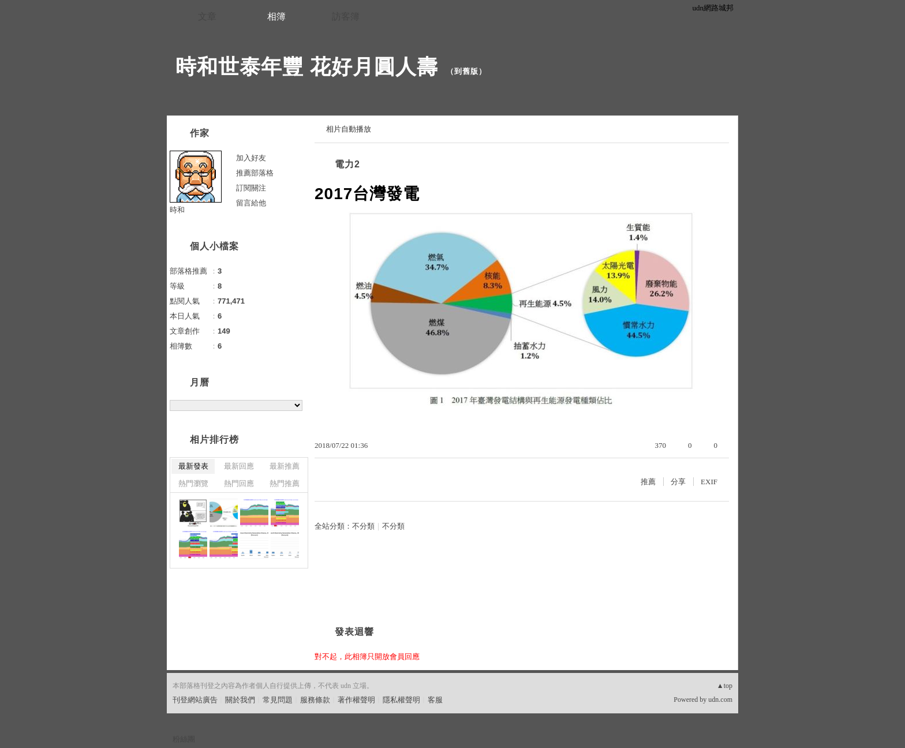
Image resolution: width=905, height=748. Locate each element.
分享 (678, 481)
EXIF (709, 481)
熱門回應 (239, 483)
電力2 (347, 164)
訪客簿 (346, 16)
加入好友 (251, 158)
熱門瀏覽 (193, 483)
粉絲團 (184, 739)
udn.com (720, 699)
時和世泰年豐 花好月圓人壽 (306, 66)
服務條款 (315, 699)
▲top (724, 686)
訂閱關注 (251, 188)
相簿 (276, 16)
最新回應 (239, 466)
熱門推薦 (285, 483)
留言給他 (251, 203)
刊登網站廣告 (195, 699)
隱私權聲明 (401, 699)
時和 (177, 209)
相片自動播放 (348, 129)
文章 (207, 16)
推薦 (648, 481)
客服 (435, 699)
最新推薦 (285, 466)
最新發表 (193, 466)
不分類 (363, 526)
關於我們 (240, 699)
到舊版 (466, 71)
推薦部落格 (255, 173)
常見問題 (278, 699)
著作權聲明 (356, 699)
